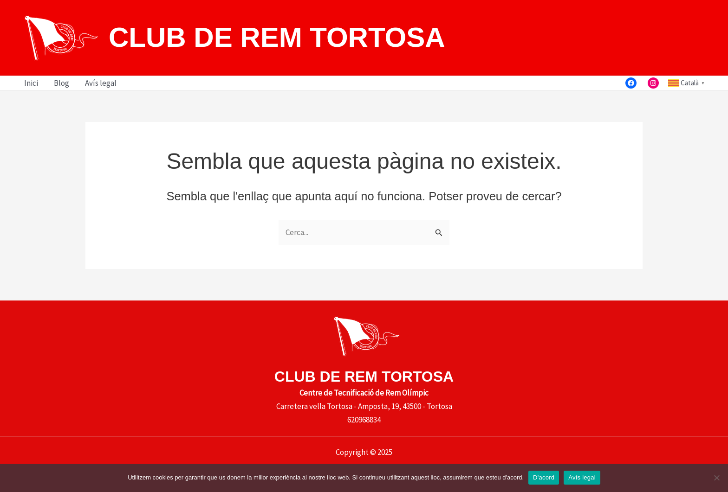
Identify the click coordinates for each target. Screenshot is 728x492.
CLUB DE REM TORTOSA (277, 37)
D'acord (543, 477)
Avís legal (101, 83)
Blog (61, 83)
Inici (31, 83)
